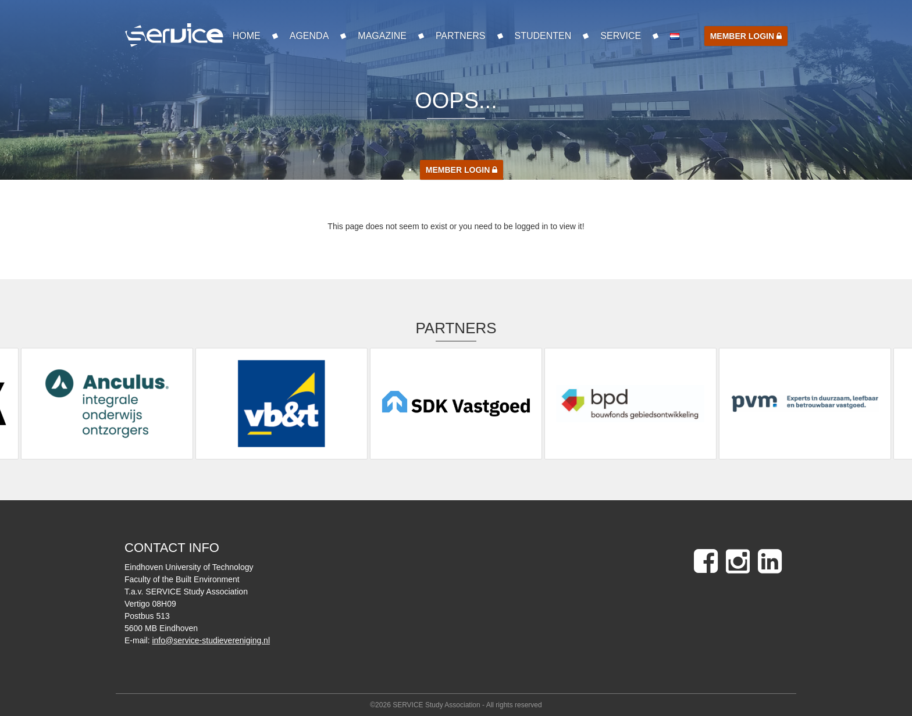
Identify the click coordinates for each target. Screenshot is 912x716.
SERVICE (620, 36)
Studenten (543, 36)
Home (247, 36)
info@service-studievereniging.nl (211, 640)
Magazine (382, 36)
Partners (461, 36)
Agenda (309, 36)
